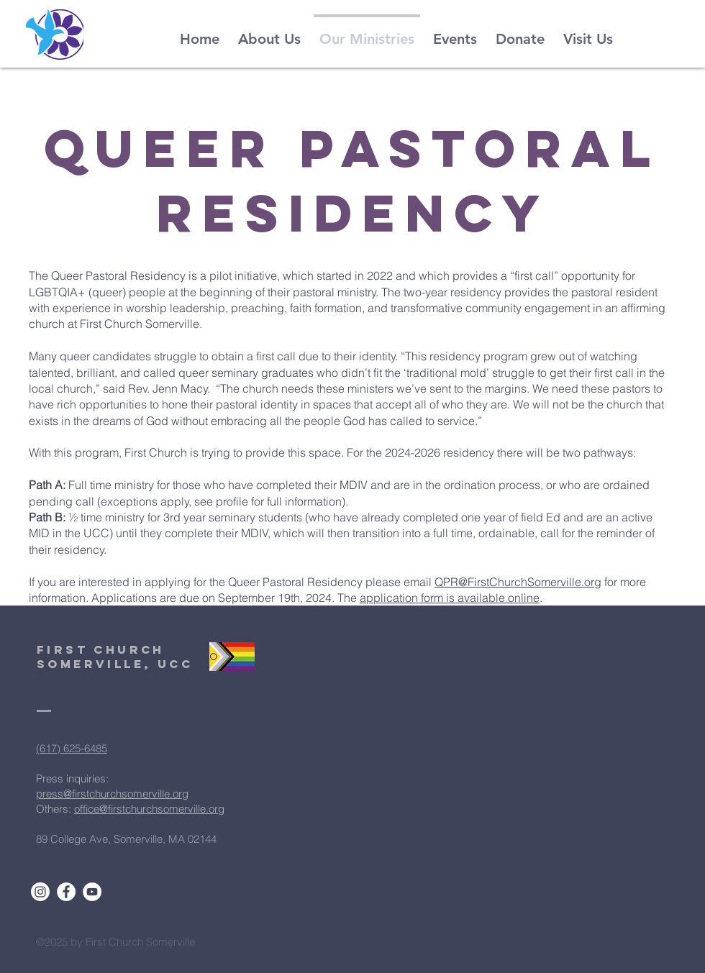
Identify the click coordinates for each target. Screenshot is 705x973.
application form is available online (450, 597)
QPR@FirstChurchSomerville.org (518, 582)
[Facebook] (66, 891)
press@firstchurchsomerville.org (112, 793)
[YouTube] (92, 891)
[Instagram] (40, 891)
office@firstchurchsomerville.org (149, 809)
